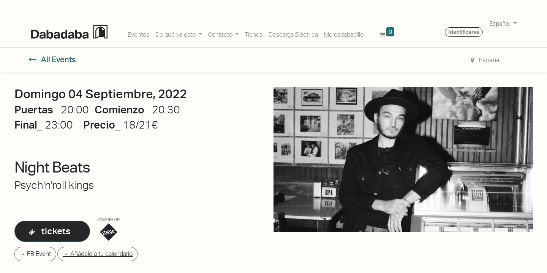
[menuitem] (138, 33)
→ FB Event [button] (35, 253)
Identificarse (463, 32)
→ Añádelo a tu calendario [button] (98, 253)
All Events (52, 59)
